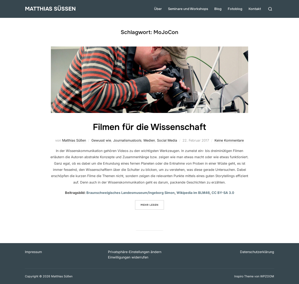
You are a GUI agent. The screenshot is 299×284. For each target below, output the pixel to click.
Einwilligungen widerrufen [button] (128, 257)
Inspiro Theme (244, 276)
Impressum (33, 252)
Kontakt (255, 9)
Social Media (167, 140)
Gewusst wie (101, 140)
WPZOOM (267, 276)
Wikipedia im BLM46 (193, 193)
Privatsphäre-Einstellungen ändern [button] (134, 252)
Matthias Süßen (50, 8)
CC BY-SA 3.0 (223, 193)
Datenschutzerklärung (257, 252)
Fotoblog (235, 9)
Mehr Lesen (152, 204)
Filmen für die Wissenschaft (149, 127)
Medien (149, 140)
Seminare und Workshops (188, 9)
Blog (218, 9)
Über (158, 9)
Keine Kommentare (229, 140)
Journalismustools (127, 140)
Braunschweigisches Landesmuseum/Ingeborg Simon (130, 193)
